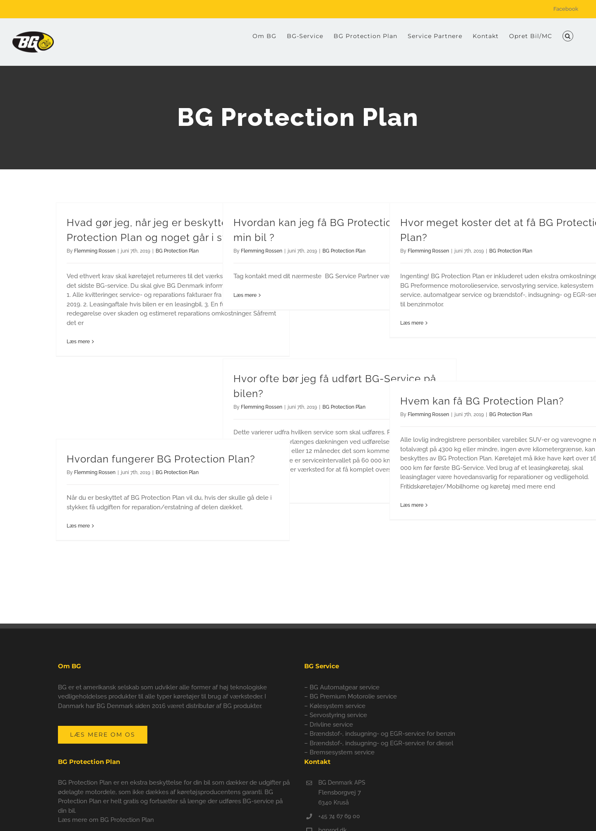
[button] (567, 36)
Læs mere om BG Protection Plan (106, 820)
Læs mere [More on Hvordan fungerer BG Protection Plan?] (78, 526)
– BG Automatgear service (342, 687)
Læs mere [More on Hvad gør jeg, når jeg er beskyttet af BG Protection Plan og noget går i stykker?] (78, 341)
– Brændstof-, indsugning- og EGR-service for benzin (379, 733)
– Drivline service (328, 724)
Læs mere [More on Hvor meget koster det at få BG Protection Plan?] (411, 323)
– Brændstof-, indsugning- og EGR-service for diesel (378, 743)
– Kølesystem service (334, 706)
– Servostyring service (335, 715)
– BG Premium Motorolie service (350, 696)
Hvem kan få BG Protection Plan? (482, 401)
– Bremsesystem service (339, 752)
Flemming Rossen (94, 251)
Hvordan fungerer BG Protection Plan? (161, 459)
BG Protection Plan (177, 251)
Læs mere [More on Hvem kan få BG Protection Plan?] (411, 505)
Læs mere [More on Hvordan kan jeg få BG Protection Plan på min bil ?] (245, 295)
